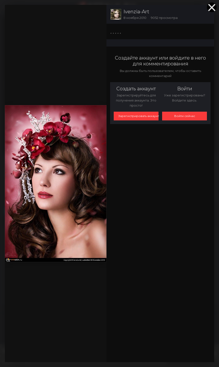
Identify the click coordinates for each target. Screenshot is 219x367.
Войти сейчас (184, 116)
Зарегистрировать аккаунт (138, 116)
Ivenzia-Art (136, 12)
